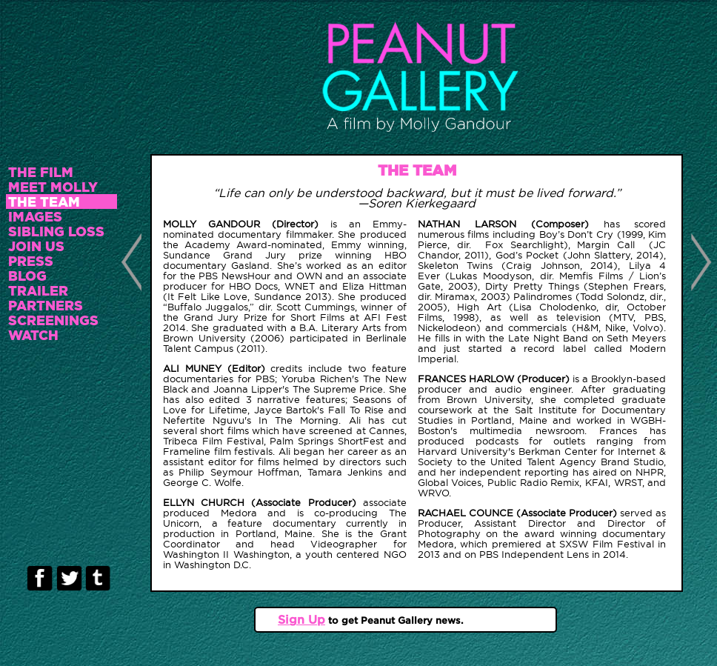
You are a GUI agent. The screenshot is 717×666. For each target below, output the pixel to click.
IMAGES (35, 216)
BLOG (27, 275)
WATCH (33, 334)
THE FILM (40, 171)
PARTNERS (45, 305)
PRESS (30, 260)
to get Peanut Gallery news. (394, 620)
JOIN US (36, 246)
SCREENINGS (53, 320)
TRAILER (38, 290)
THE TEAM (44, 201)
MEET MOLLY (53, 186)
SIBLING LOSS (56, 231)
